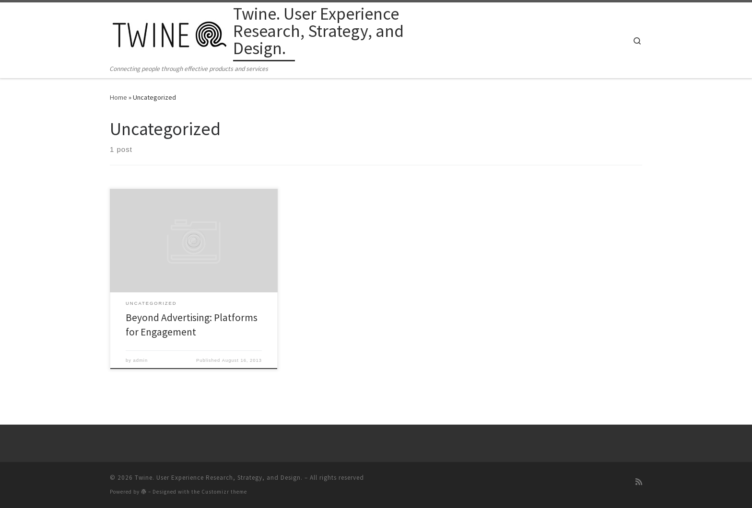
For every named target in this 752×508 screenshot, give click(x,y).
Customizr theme (224, 491)
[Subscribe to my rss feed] (638, 481)
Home (118, 97)
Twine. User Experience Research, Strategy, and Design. (219, 477)
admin (140, 360)
